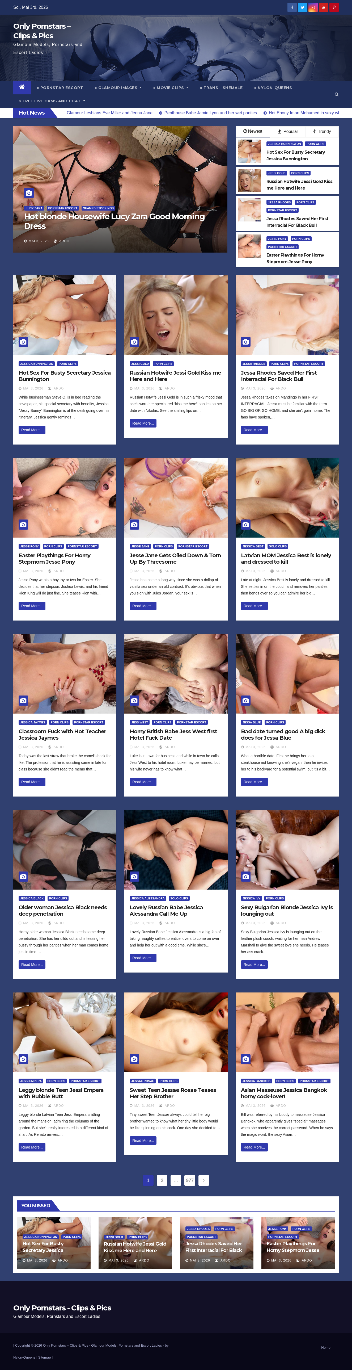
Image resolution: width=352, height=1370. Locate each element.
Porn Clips (315, 143)
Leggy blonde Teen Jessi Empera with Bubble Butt (61, 1093)
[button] (337, 94)
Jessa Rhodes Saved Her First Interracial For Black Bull (279, 376)
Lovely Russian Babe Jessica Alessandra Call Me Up (166, 910)
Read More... (32, 430)
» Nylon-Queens (273, 87)
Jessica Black (32, 898)
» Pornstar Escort (60, 87)
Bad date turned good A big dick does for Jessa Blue (283, 734)
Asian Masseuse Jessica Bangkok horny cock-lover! (284, 1093)
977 (190, 1180)
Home (325, 1348)
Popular (288, 131)
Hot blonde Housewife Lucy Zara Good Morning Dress (114, 221)
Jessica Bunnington (284, 143)
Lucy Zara (34, 208)
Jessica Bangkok (257, 1081)
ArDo (61, 241)
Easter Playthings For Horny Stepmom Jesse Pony (54, 558)
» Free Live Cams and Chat (52, 101)
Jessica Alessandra (148, 898)
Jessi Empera (31, 1081)
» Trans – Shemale (221, 87)
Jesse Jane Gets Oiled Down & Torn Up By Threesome (175, 558)
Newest (252, 131)
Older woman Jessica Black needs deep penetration (63, 910)
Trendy (322, 131)
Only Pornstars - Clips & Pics (62, 1307)
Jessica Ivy (251, 898)
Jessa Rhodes (279, 202)
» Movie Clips (170, 87)
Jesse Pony (277, 238)
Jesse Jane (140, 546)
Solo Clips (278, 546)
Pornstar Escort (63, 208)
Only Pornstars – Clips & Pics (65, 1345)
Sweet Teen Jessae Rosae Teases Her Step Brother (173, 1093)
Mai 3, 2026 (39, 241)
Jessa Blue (252, 722)
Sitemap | (45, 1357)
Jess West (139, 722)
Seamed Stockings (98, 208)
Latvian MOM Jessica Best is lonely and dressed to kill (286, 558)
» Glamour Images (118, 87)
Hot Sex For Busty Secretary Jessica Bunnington (43, 1250)
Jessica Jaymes (32, 722)
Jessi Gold (277, 173)
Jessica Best (253, 546)
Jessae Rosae (142, 1081)
